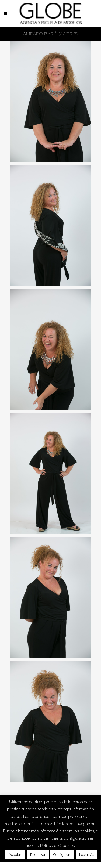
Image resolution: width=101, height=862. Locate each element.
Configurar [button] (61, 855)
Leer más (86, 855)
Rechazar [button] (38, 855)
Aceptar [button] (15, 855)
